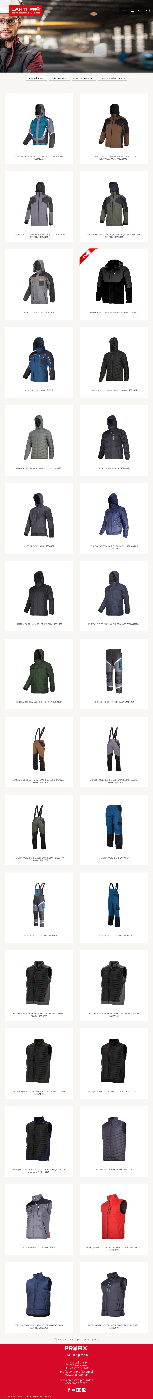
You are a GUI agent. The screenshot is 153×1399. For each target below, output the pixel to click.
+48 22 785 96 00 (78, 1368)
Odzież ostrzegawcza (82, 78)
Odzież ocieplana (58, 78)
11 (81, 1340)
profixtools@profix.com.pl (76, 1371)
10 (78, 1340)
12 (85, 1340)
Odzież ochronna (35, 78)
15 (95, 1340)
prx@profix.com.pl (76, 1383)
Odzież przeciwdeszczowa (111, 78)
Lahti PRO (25, 10)
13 (88, 1340)
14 (92, 1340)
